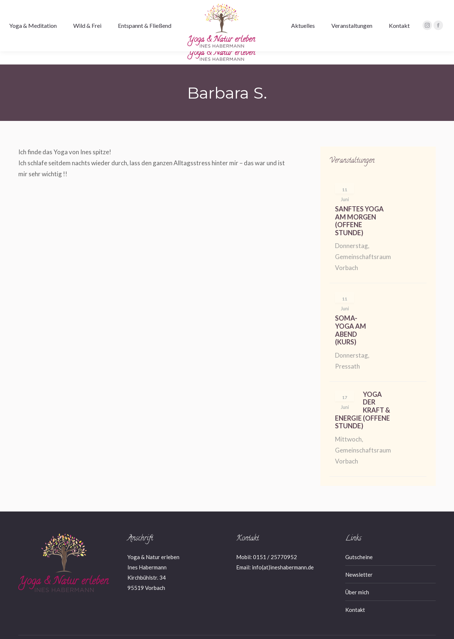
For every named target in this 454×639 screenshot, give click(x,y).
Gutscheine (359, 543)
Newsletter (359, 561)
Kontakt (355, 596)
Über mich (357, 579)
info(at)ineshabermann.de (283, 554)
